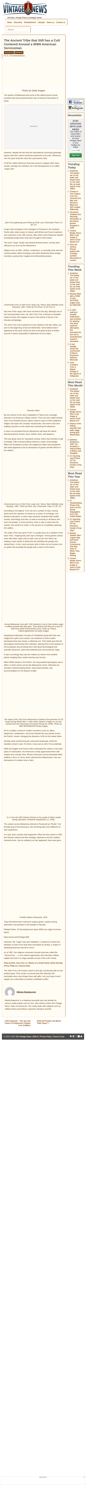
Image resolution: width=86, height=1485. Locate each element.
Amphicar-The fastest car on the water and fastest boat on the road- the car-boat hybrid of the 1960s (75, 180)
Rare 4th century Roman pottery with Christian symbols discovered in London (75, 252)
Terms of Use (58, 1036)
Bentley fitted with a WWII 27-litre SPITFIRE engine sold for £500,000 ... (75, 300)
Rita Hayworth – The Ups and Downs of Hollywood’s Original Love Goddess (17, 1023)
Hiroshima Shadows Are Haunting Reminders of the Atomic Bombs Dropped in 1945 (75, 220)
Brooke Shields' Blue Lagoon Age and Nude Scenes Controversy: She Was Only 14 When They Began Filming (75, 544)
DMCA (35, 1036)
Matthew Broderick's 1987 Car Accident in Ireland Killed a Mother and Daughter (75, 446)
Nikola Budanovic (19, 56)
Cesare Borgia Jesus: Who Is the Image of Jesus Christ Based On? (75, 236)
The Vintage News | (24, 1036)
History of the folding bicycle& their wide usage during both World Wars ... (75, 430)
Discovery (18, 22)
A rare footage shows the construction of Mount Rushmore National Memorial (75, 352)
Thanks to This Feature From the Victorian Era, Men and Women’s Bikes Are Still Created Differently (75, 200)
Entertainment (30, 22)
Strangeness (9, 52)
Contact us (60, 22)
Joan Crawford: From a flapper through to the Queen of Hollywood (75, 369)
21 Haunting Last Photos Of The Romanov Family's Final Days (75, 461)
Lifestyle (41, 22)
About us (50, 22)
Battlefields (19, 52)
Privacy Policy (46, 1036)
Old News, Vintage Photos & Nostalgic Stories (24, 18)
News (9, 22)
